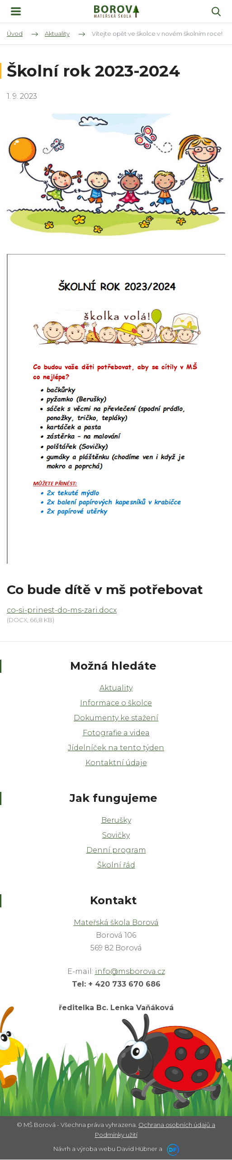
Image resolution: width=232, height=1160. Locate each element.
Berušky (116, 820)
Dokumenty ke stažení (116, 718)
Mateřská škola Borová (116, 922)
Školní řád (116, 865)
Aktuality (116, 688)
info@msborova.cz (130, 971)
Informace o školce (116, 703)
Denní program (116, 850)
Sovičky (116, 835)
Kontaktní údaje (116, 762)
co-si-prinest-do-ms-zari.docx (62, 610)
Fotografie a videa (116, 733)
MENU (16, 11)
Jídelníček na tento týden (116, 747)
